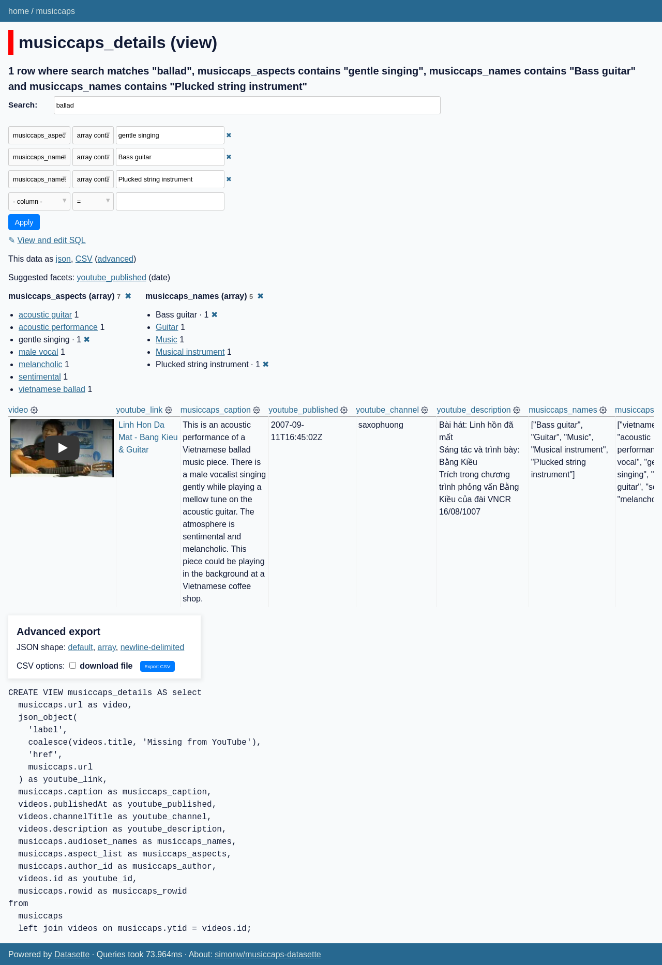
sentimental (40, 376)
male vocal (38, 352)
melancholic (40, 364)
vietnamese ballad (52, 389)
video (18, 409)
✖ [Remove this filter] (229, 135)
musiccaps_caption (215, 409)
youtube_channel (387, 409)
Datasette (71, 954)
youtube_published (111, 277)
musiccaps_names (563, 409)
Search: (22, 104)
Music (166, 339)
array (107, 647)
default (80, 647)
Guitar (167, 327)
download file (101, 665)
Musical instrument (190, 352)
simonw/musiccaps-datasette (268, 954)
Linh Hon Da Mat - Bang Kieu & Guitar (149, 437)
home (18, 11)
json (63, 258)
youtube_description (473, 409)
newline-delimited (153, 647)
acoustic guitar (45, 314)
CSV (84, 258)
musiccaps (55, 11)
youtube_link (139, 409)
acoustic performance (58, 327)
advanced (115, 258)
